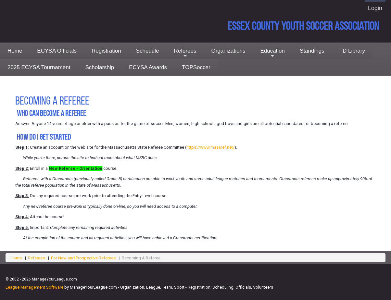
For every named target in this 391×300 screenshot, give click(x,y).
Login (375, 8)
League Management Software (34, 287)
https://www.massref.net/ (210, 147)
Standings (312, 51)
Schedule (147, 51)
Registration (106, 51)
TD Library (352, 51)
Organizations (228, 51)
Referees (185, 53)
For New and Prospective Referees (83, 258)
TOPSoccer (196, 67)
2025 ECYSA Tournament (38, 67)
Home (14, 51)
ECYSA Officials (57, 51)
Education (272, 53)
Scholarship (99, 67)
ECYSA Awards (148, 67)
